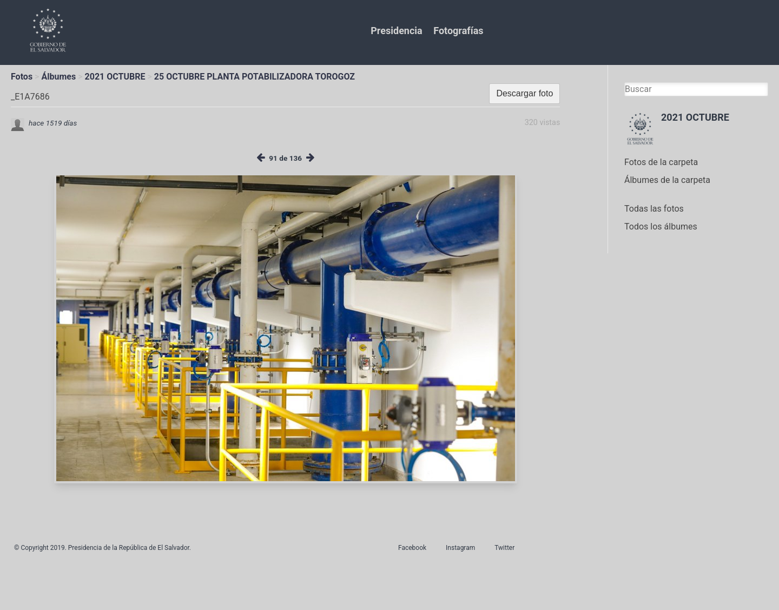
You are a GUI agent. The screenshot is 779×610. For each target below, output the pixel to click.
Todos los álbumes (660, 226)
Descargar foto (524, 93)
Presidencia (396, 30)
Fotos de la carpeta (661, 162)
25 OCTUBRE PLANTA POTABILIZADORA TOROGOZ (254, 76)
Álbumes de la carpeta (667, 180)
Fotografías (458, 30)
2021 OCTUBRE (115, 76)
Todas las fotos (654, 209)
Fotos (21, 76)
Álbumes (58, 76)
